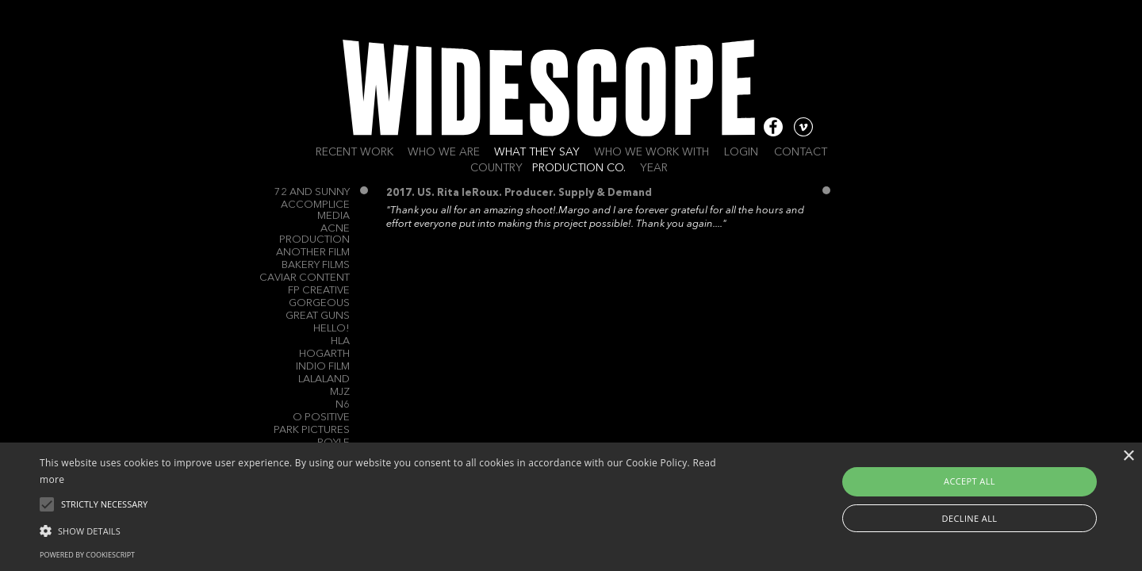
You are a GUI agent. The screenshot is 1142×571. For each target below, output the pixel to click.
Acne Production (314, 234)
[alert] (571, 507)
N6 (342, 405)
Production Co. (579, 168)
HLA (340, 341)
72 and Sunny (312, 192)
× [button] (1128, 456)
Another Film (313, 252)
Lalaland (324, 379)
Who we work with (651, 152)
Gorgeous (319, 303)
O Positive (321, 417)
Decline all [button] (970, 518)
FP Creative (319, 291)
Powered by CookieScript (87, 555)
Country (496, 168)
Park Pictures (312, 430)
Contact (800, 152)
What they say (537, 152)
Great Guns (318, 316)
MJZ (340, 392)
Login (741, 152)
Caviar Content (304, 278)
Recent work (354, 152)
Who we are (444, 152)
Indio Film (323, 367)
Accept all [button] (969, 481)
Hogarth (324, 354)
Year (654, 168)
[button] (385, 530)
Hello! (331, 329)
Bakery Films (316, 265)
